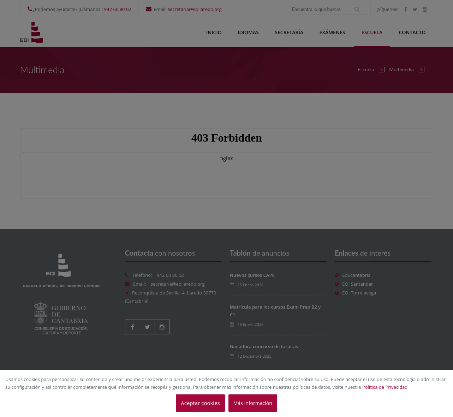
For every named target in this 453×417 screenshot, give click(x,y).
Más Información (252, 403)
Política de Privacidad (384, 387)
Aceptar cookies (200, 402)
